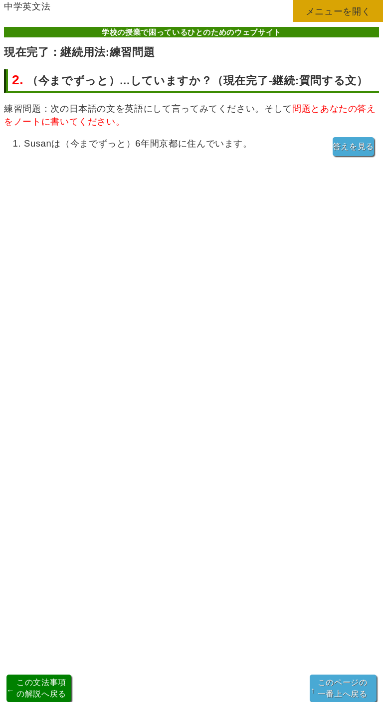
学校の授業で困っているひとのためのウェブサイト (191, 32)
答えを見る (353, 146)
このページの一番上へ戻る (339, 688)
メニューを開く (338, 11)
